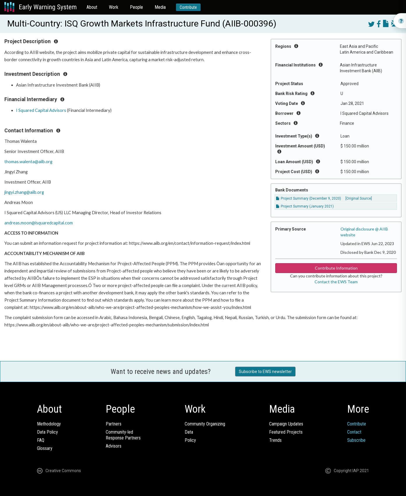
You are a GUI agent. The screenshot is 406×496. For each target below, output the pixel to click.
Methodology (49, 424)
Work (113, 7)
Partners (113, 424)
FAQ (40, 440)
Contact (354, 432)
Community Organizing (205, 424)
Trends (275, 440)
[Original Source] (358, 198)
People (136, 7)
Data (189, 432)
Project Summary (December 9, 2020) (308, 198)
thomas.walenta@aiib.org (28, 161)
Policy (190, 440)
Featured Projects (286, 432)
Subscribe (356, 440)
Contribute (188, 7)
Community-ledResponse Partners (123, 435)
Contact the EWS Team (336, 281)
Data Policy (47, 432)
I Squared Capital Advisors (41, 110)
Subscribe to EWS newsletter (265, 371)
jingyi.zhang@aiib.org (24, 192)
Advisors (113, 446)
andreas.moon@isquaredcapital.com (38, 222)
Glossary (44, 448)
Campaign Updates (286, 424)
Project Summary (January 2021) (305, 206)
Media (160, 7)
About (92, 7)
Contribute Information (336, 267)
